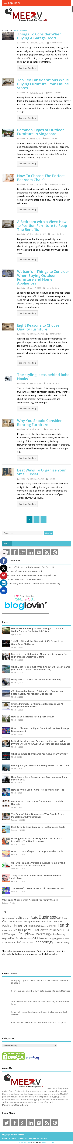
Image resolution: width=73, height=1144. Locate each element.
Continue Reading (27, 68)
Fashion (52, 479)
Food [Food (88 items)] (31, 925)
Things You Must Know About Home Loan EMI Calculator (36, 877)
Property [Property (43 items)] (6, 938)
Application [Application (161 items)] (21, 917)
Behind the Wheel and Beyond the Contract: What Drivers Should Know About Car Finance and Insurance (40, 742)
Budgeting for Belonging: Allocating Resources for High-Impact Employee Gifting (39, 655)
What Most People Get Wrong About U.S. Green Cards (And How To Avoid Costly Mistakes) (40, 668)
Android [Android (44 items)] (5, 918)
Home (4, 1138)
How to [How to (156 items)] (43, 930)
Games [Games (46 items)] (43, 926)
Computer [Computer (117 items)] (9, 921)
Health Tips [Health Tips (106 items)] (19, 930)
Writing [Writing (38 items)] (66, 943)
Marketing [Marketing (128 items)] (43, 934)
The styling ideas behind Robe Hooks (43, 376)
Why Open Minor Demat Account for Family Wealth (30, 899)
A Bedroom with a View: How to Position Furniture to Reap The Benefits (42, 225)
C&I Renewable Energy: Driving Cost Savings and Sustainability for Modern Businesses (37, 692)
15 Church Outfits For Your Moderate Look (22, 571)
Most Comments (11, 560)
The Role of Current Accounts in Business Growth (38, 888)
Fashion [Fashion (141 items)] (7, 926)
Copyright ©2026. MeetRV (13, 1134)
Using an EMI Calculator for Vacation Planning (36, 679)
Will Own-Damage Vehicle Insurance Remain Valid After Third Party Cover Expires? (38, 864)
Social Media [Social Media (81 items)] (9, 942)
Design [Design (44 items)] (19, 921)
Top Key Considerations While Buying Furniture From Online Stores (43, 83)
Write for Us (42, 1138)
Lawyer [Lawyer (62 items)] (11, 934)
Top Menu (12, 3)
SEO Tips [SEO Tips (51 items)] (44, 938)
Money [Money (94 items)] (61, 934)
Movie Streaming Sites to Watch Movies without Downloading (31, 583)
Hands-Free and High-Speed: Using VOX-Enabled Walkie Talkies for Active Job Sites (37, 629)
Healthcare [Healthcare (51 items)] (7, 930)
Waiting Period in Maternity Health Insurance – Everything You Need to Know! (36, 840)
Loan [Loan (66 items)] (32, 934)
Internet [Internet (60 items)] (65, 930)
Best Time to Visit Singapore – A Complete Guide (38, 826)
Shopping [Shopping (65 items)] (53, 938)
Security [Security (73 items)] (28, 938)
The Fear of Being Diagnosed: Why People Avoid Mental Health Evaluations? (37, 815)
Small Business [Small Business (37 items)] (63, 939)
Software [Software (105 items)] (22, 942)
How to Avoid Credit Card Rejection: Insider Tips (37, 789)
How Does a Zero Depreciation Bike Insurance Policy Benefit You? (40, 778)
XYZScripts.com (48, 1142)
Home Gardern (56, 42)
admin (22, 42)
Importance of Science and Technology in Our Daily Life (28, 567)
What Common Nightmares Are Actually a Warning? (39, 753)
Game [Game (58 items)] (37, 925)
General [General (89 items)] (51, 925)
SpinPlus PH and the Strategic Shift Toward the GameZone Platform (37, 642)
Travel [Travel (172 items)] (58, 942)
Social (7, 543)
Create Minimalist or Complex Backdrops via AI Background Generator (37, 705)
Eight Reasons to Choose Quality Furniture (38, 327)
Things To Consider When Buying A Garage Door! (39, 36)
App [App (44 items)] (11, 918)
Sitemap (32, 1138)
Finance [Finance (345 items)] (20, 925)
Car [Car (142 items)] (58, 918)
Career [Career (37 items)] (64, 918)
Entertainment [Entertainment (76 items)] (54, 921)
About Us (13, 1138)
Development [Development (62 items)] (29, 921)
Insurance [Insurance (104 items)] (55, 930)
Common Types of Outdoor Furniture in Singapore (40, 131)
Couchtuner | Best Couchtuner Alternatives (22, 579)
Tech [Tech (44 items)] (31, 942)
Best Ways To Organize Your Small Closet (41, 472)
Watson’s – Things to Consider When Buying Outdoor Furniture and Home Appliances (43, 277)
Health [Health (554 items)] (63, 925)
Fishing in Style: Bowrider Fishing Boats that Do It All (40, 765)
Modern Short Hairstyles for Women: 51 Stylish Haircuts (37, 802)
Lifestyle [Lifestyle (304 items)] (22, 933)
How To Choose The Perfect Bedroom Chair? (41, 177)
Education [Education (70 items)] (41, 921)
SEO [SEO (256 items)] (36, 937)
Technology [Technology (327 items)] (43, 942)
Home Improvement (56, 184)
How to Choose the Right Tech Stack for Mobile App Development (40, 729)
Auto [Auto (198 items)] (34, 917)
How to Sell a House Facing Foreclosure (33, 716)
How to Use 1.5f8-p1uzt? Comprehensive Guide (37, 851)
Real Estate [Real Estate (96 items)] (16, 938)
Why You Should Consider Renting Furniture (39, 422)
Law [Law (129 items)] (5, 934)
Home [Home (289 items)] (33, 929)
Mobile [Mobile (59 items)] (53, 934)
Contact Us (22, 1138)
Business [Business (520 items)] (47, 917)
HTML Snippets (25, 1142)
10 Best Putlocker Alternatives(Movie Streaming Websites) (29, 575)
